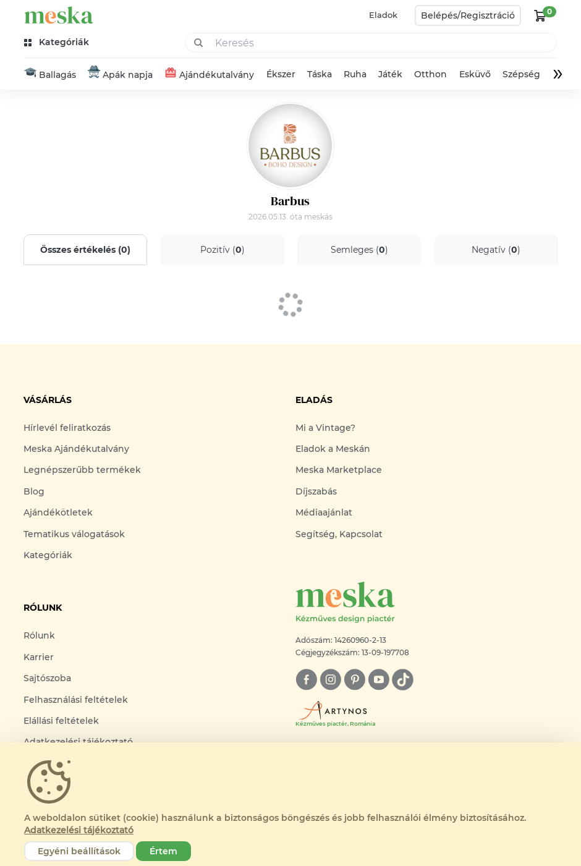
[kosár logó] (540, 15)
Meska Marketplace (338, 469)
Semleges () (359, 250)
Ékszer (280, 74)
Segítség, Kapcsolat (339, 534)
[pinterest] (354, 679)
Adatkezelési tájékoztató (79, 830)
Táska (319, 74)
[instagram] (330, 679)
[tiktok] (402, 679)
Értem (163, 851)
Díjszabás (316, 491)
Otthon (430, 74)
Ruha (355, 74)
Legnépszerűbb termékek (82, 469)
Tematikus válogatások (74, 534)
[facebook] (306, 679)
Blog (34, 491)
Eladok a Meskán (332, 448)
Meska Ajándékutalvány (76, 448)
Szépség (521, 74)
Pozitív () (222, 250)
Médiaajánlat (323, 512)
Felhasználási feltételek (75, 699)
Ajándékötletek (58, 512)
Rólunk (39, 635)
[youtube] (378, 679)
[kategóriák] (57, 42)
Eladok (383, 15)
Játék (390, 74)
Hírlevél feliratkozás (67, 427)
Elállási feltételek (61, 720)
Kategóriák (47, 555)
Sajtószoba (47, 678)
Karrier (38, 657)
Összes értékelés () (85, 250)
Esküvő (475, 74)
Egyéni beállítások (79, 851)
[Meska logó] (426, 603)
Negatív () (496, 250)
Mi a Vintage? (325, 427)
